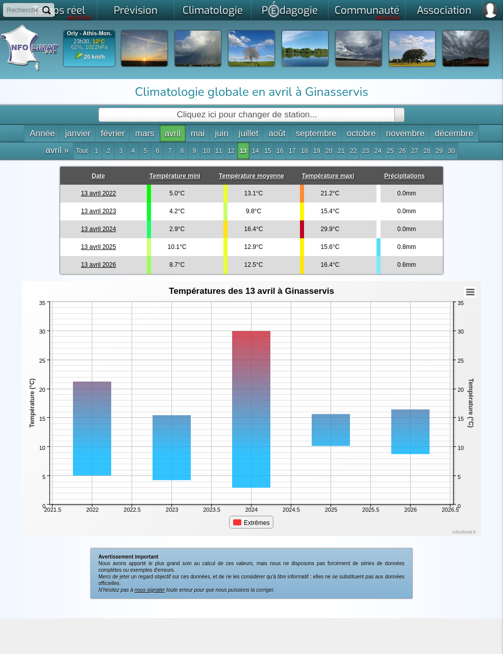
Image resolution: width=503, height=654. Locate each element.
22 (353, 151)
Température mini (174, 176)
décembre (454, 133)
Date (98, 176)
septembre (315, 133)
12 (231, 151)
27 (414, 151)
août (276, 133)
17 (292, 151)
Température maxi (328, 176)
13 (243, 151)
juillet (249, 133)
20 (328, 151)
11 (218, 151)
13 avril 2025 (98, 246)
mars (145, 133)
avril (173, 133)
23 (365, 151)
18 (304, 151)
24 (377, 151)
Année (42, 133)
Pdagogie (290, 9)
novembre (405, 133)
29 (439, 151)
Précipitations (404, 176)
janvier (77, 133)
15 (267, 151)
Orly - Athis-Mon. (89, 33)
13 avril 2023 (98, 211)
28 (426, 151)
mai (198, 133)
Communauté (367, 12)
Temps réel (62, 12)
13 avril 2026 (98, 264)
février (113, 133)
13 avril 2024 (98, 229)
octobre (361, 133)
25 (390, 151)
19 (316, 151)
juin (221, 133)
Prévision (136, 10)
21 (341, 151)
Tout (82, 151)
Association (444, 10)
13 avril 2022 (98, 193)
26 (402, 151)
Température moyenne (251, 176)
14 (255, 151)
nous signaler (150, 590)
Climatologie (213, 10)
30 (451, 151)
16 (279, 151)
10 (206, 151)
